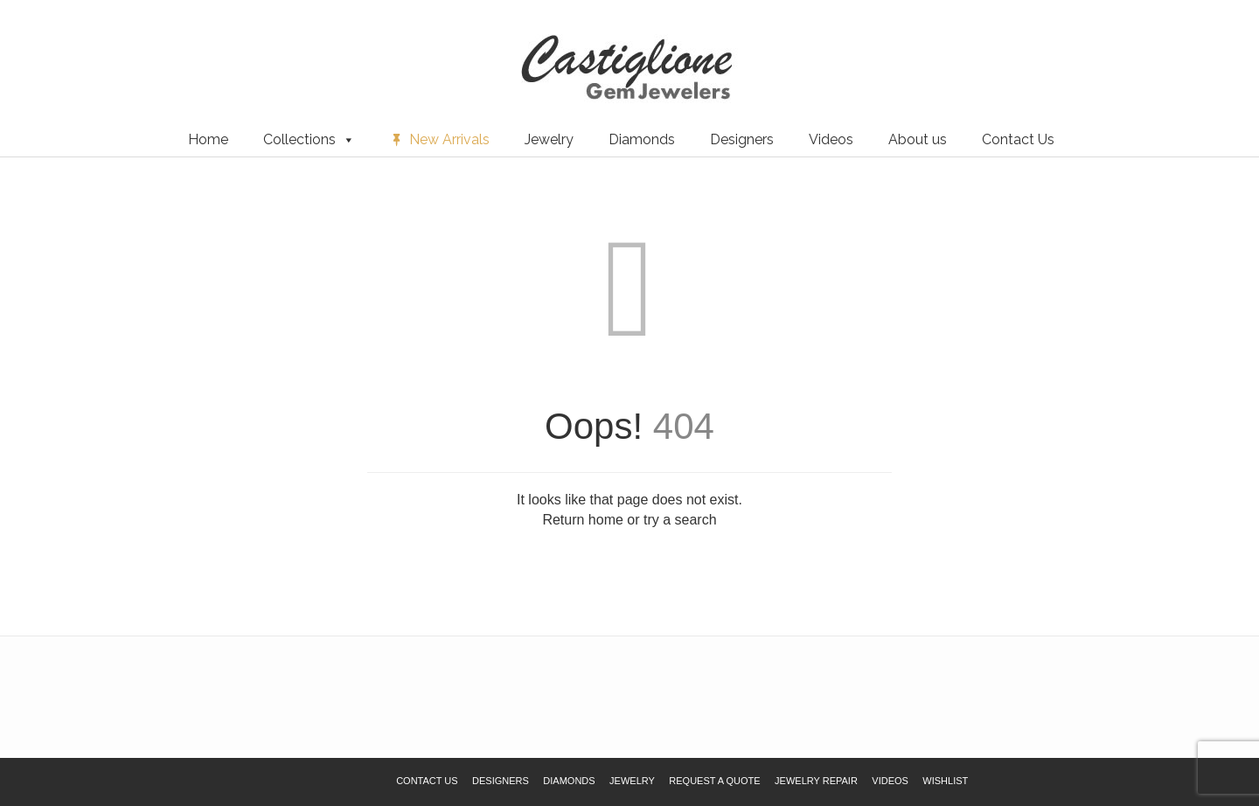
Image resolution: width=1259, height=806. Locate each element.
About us (917, 139)
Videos (831, 139)
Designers (742, 139)
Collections (309, 139)
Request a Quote (116, 43)
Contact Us (1018, 139)
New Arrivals (449, 139)
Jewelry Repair (816, 780)
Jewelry (549, 139)
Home (208, 139)
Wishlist (39, 43)
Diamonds (642, 139)
